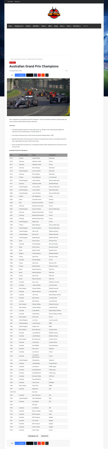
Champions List (19, 26)
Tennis (68, 26)
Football (28, 26)
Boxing (56, 26)
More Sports (76, 26)
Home (10, 26)
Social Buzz (10, 1)
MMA (49, 26)
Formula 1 (23, 59)
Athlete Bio (17, 1)
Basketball (35, 26)
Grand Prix (45, 436)
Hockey (43, 26)
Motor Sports (17, 59)
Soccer (62, 26)
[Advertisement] (54, 42)
